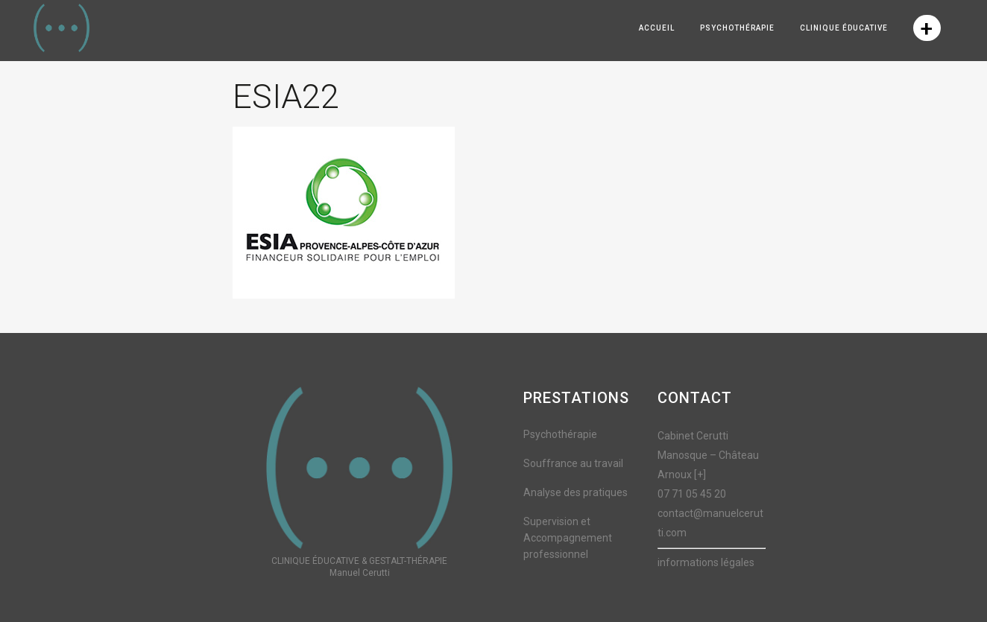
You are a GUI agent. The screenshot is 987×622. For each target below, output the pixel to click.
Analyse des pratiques (575, 492)
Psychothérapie (560, 434)
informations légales (706, 562)
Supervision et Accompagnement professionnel (567, 537)
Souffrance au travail (573, 463)
